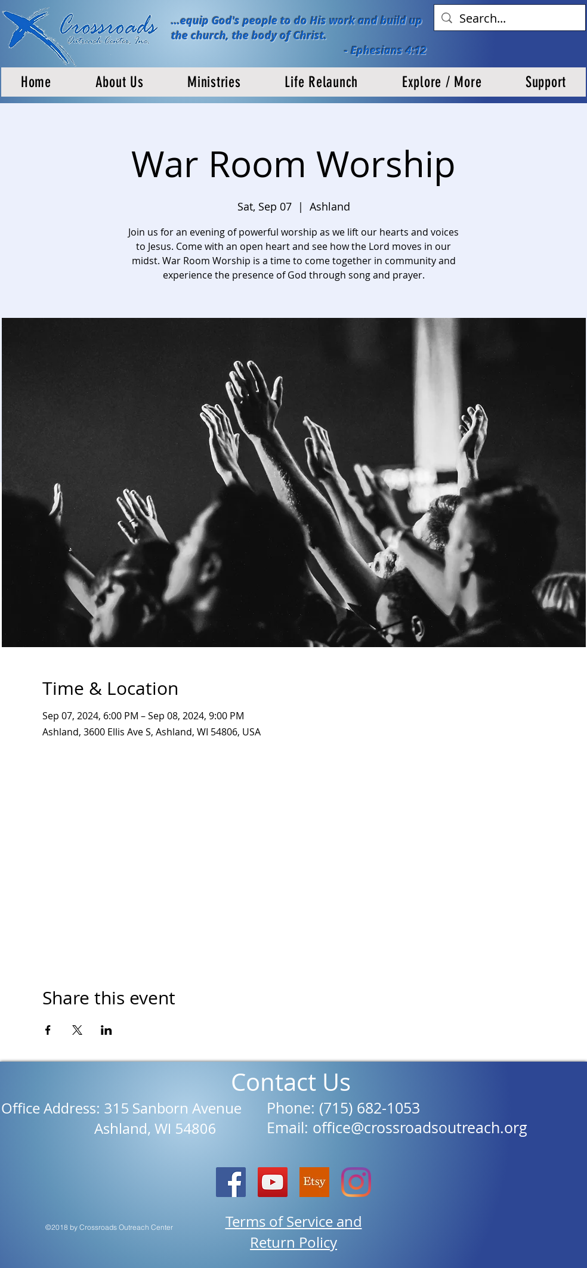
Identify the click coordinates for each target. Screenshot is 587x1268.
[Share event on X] (77, 1030)
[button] (119, 82)
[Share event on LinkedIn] (106, 1030)
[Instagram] (356, 1182)
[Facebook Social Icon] (231, 1182)
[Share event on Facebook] (48, 1030)
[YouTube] (273, 1182)
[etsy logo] (314, 1182)
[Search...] (509, 18)
